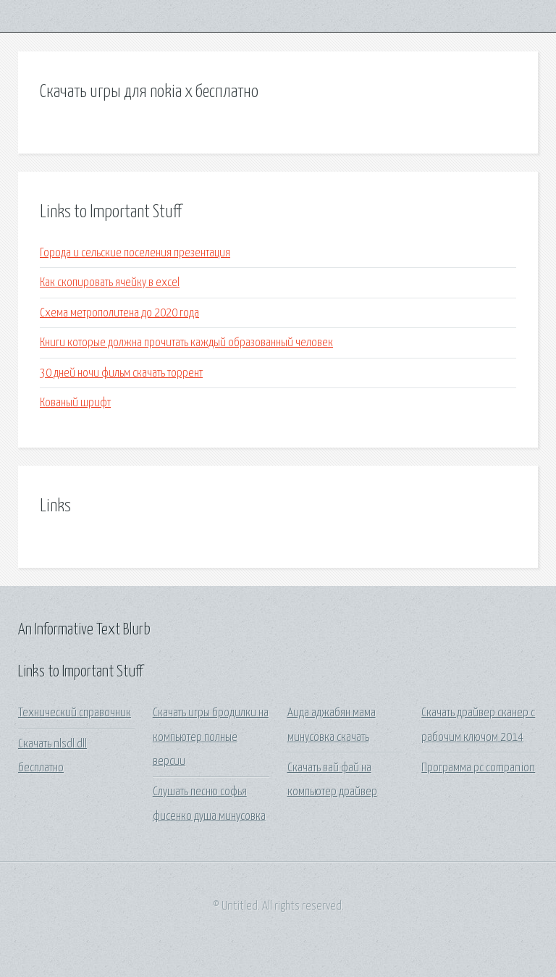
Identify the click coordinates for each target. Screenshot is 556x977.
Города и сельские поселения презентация (135, 253)
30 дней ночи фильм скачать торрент (121, 373)
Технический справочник (74, 713)
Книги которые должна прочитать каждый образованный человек (186, 343)
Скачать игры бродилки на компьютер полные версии (211, 737)
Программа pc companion (478, 768)
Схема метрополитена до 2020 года (119, 313)
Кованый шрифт (75, 403)
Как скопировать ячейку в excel (110, 283)
